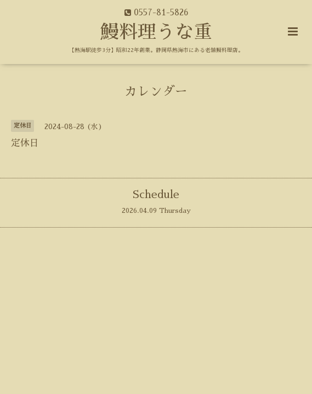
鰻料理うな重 (156, 32)
